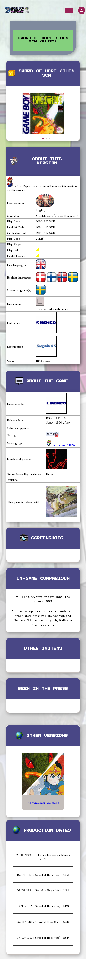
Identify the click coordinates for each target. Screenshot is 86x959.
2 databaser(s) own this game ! (58, 216)
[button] (43, 138)
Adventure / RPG (63, 445)
